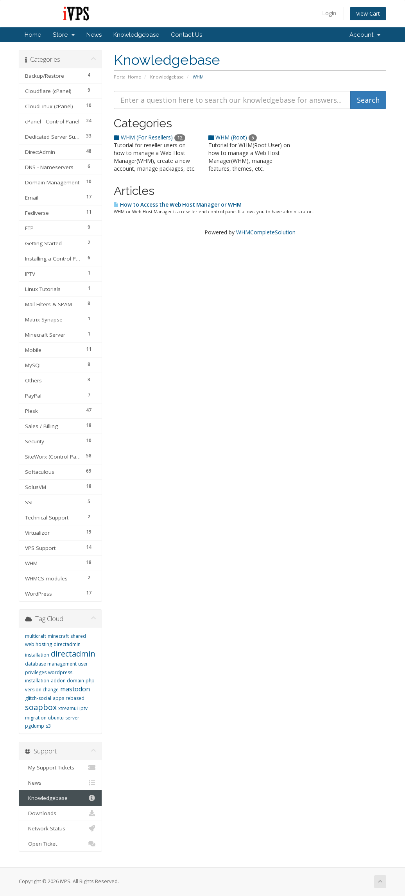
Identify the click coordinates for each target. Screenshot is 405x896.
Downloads (60, 813)
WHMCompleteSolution (266, 232)
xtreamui (68, 708)
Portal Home (127, 77)
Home (33, 34)
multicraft (35, 636)
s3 (48, 726)
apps (58, 698)
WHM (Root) (232, 137)
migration (36, 717)
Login (329, 13)
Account (364, 34)
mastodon (75, 689)
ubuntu (56, 717)
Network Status (60, 828)
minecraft (58, 636)
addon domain (67, 680)
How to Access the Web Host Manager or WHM (178, 204)
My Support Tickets (60, 767)
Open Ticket (60, 843)
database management (51, 663)
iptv (83, 708)
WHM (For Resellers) (149, 137)
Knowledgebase (136, 34)
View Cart (368, 13)
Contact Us (186, 34)
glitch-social (38, 698)
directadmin (73, 653)
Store (64, 34)
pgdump (34, 726)
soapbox (41, 707)
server (72, 717)
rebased (75, 698)
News (94, 34)
